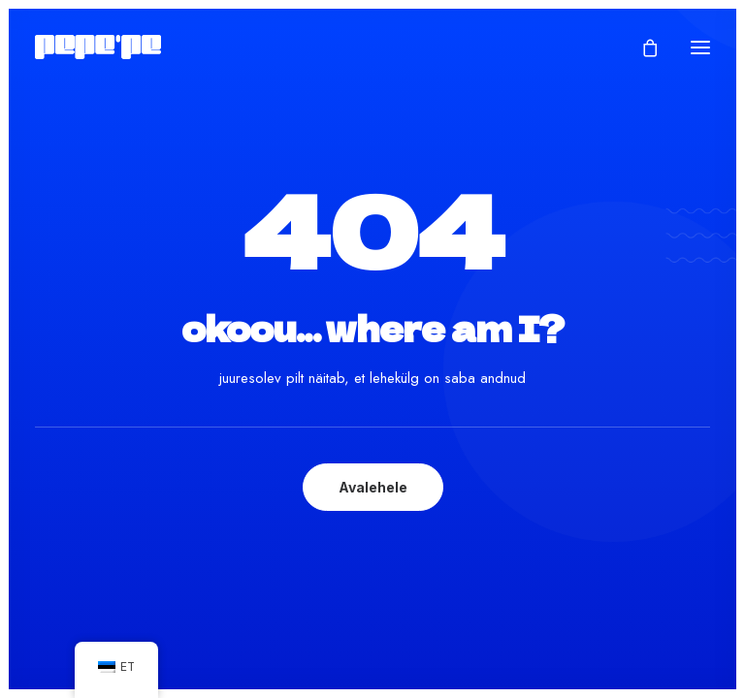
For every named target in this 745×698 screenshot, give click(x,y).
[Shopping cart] (641, 47)
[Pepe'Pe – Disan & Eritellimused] (98, 47)
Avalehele (373, 487)
